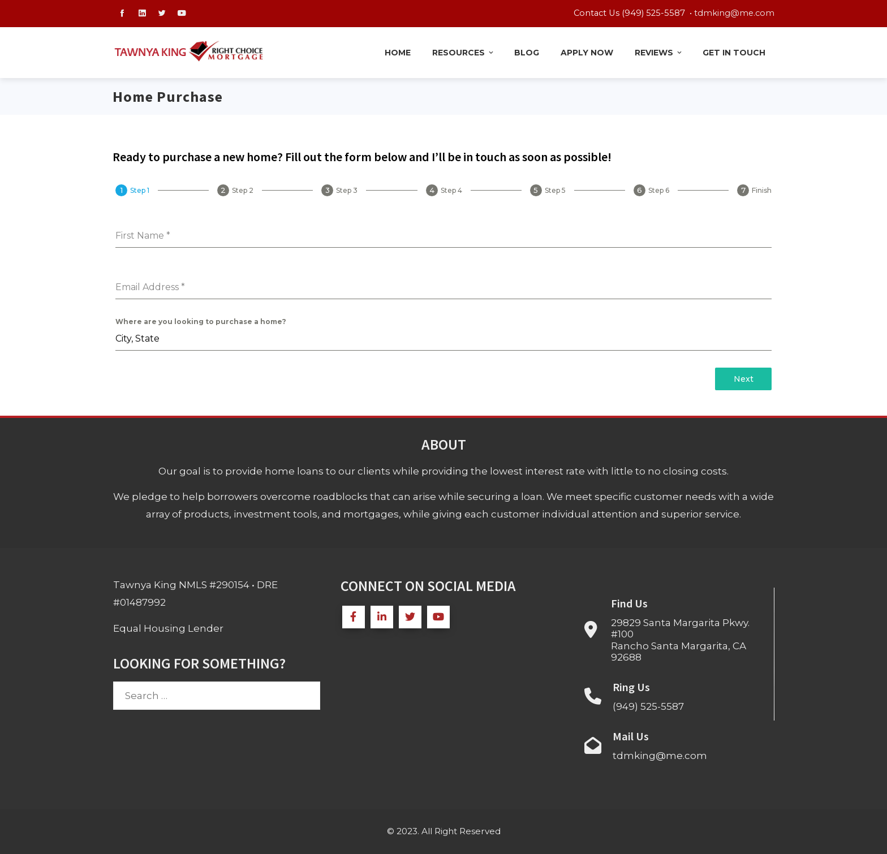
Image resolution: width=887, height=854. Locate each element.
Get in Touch (734, 53)
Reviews (659, 53)
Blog (526, 53)
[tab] (132, 190)
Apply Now (587, 53)
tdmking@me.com (734, 13)
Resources (463, 53)
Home (398, 53)
